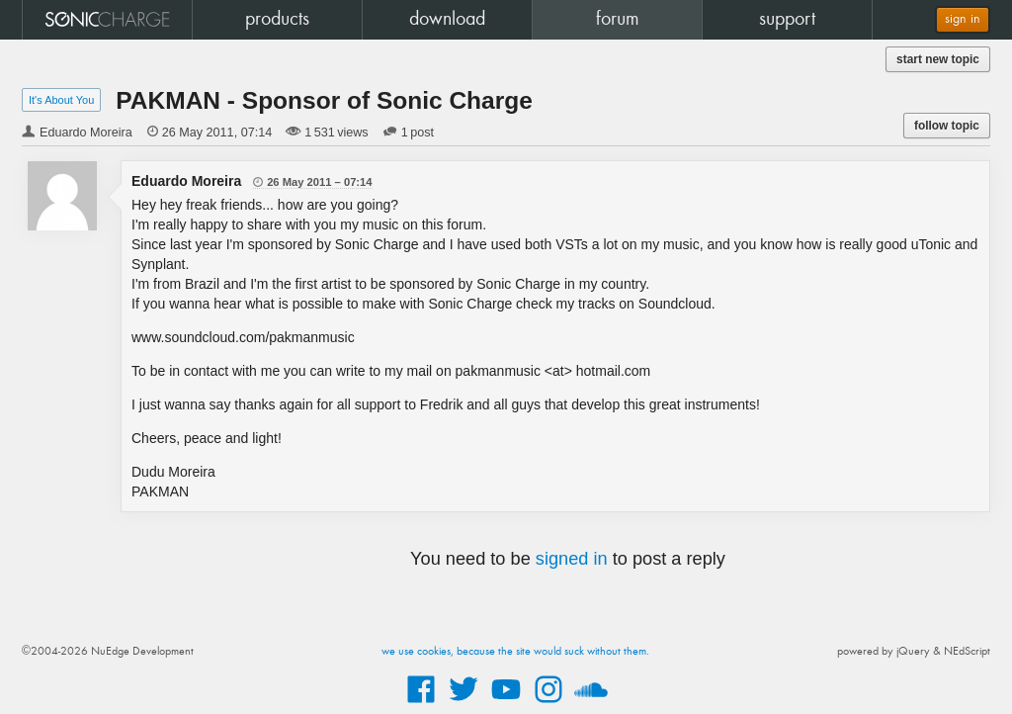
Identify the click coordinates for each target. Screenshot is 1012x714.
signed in (572, 559)
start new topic (937, 59)
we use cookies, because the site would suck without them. (515, 652)
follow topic (946, 126)
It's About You (61, 100)
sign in (962, 19)
